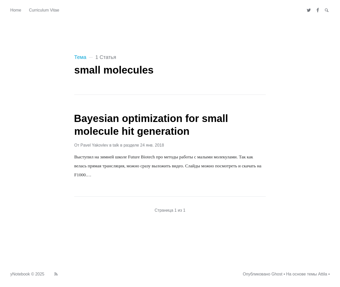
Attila (322, 274)
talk (116, 145)
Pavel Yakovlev (94, 145)
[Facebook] (318, 10)
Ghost (276, 274)
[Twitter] (309, 10)
